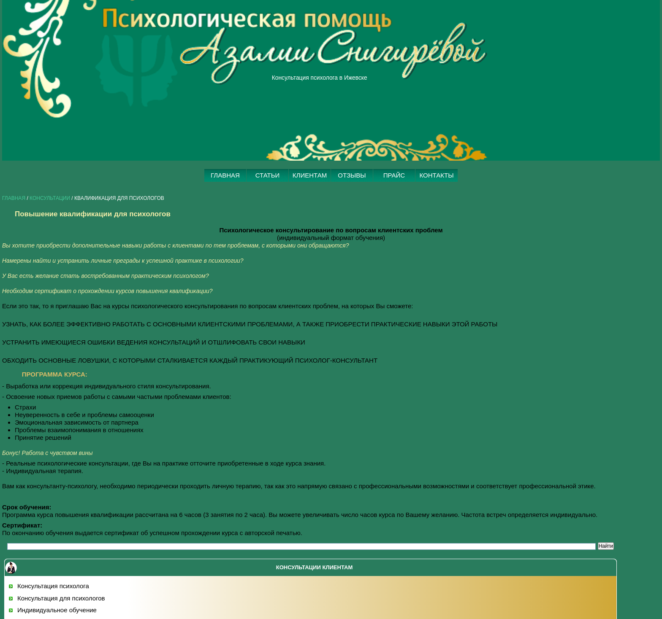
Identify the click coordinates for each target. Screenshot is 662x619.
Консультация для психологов (61, 598)
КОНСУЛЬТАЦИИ (50, 198)
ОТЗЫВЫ (352, 175)
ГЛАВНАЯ (225, 175)
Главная (13, 198)
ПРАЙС (394, 175)
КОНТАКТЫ (437, 175)
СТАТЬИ (267, 175)
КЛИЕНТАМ (310, 175)
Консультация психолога (53, 585)
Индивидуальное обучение (57, 610)
